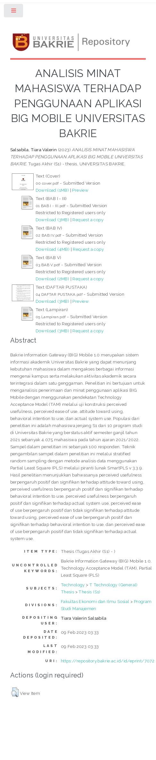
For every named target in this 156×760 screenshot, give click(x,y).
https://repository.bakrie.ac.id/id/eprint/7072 (107, 660)
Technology (73, 584)
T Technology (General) (113, 584)
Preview (80, 190)
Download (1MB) (52, 190)
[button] (15, 692)
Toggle (14, 12)
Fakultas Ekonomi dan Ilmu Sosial (95, 601)
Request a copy (87, 219)
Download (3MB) (53, 219)
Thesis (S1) (89, 591)
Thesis (67, 591)
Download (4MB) (53, 249)
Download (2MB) (53, 278)
